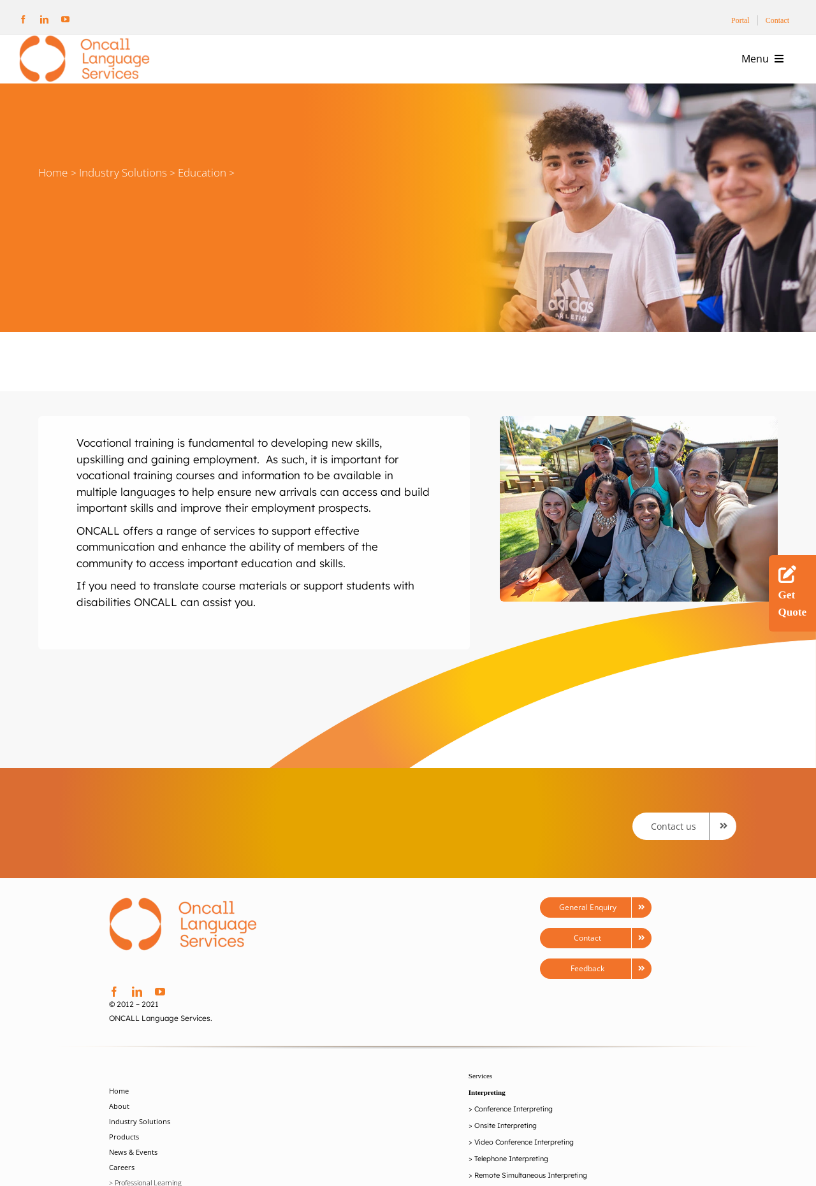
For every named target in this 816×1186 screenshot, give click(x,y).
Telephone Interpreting (511, 1158)
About (119, 1106)
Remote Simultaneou (508, 1175)
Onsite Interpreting (505, 1125)
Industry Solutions (139, 1121)
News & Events (133, 1152)
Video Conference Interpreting (524, 1142)
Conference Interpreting (513, 1108)
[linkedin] (44, 19)
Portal (740, 20)
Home (53, 172)
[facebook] (23, 19)
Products (124, 1136)
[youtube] (65, 19)
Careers (122, 1167)
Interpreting (487, 1092)
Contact (777, 20)
